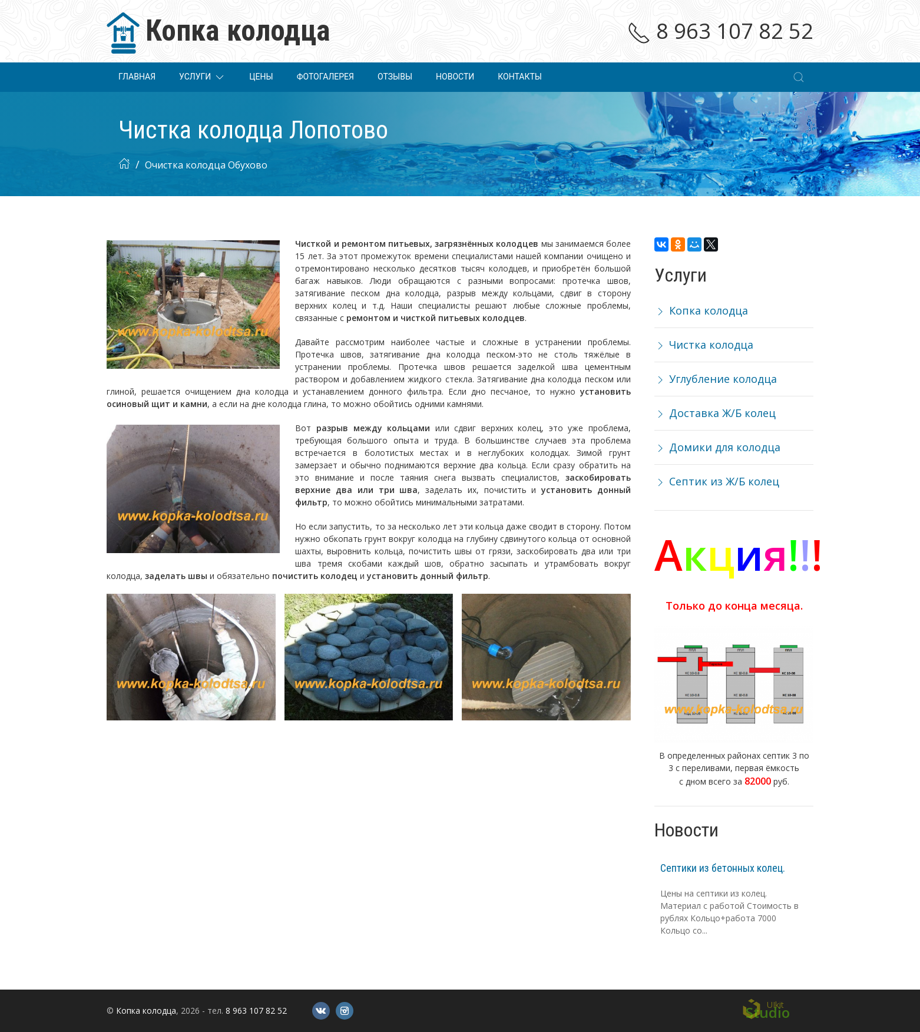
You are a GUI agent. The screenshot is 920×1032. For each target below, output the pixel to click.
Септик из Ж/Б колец (716, 481)
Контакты (520, 76)
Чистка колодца (703, 345)
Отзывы (395, 76)
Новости (455, 76)
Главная (136, 76)
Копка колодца (701, 310)
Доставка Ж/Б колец (715, 413)
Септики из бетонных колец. (722, 868)
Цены (261, 76)
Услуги (202, 77)
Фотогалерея (325, 76)
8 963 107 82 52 (720, 30)
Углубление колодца (715, 379)
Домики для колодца (717, 447)
